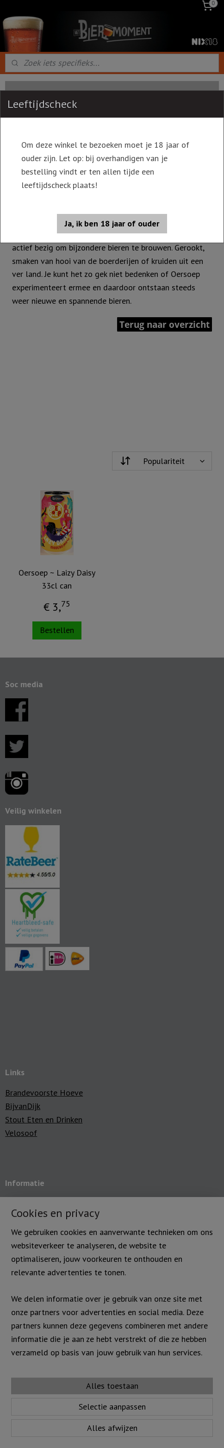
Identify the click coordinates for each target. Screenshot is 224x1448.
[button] (112, 223)
